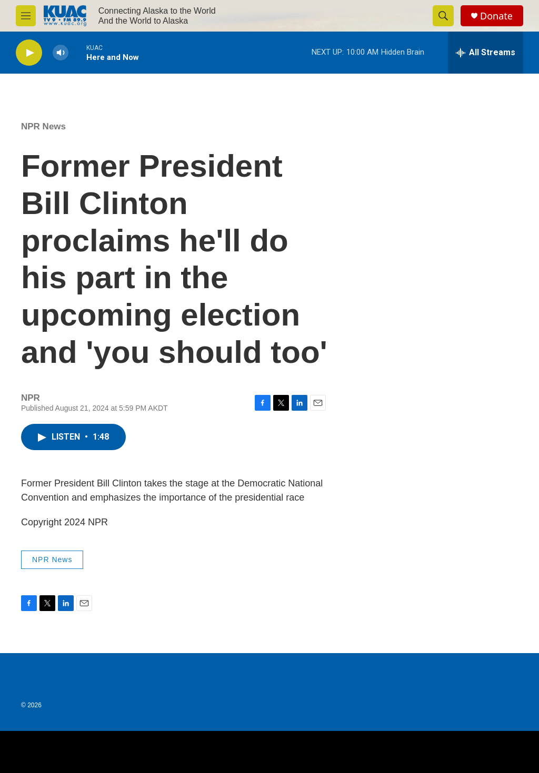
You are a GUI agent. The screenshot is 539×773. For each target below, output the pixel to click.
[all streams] (485, 53)
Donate (496, 16)
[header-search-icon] (443, 15)
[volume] (60, 53)
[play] (29, 53)
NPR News (43, 126)
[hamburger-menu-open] (26, 15)
